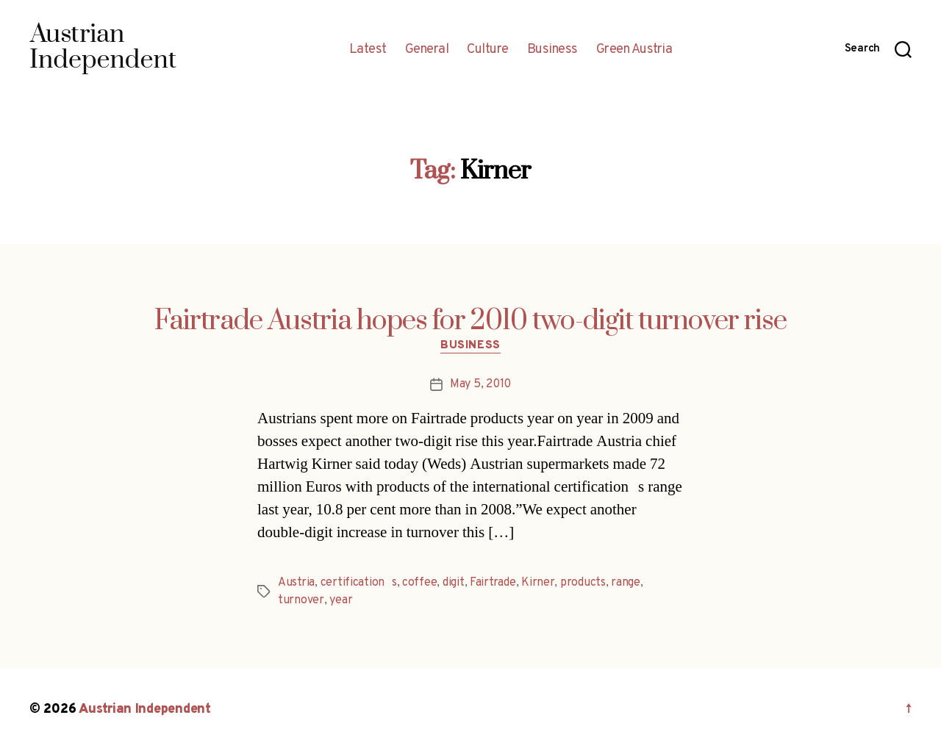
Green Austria (634, 50)
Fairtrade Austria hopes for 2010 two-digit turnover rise (470, 321)
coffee (419, 582)
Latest (368, 50)
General (427, 50)
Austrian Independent (145, 709)
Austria (296, 582)
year (340, 600)
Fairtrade (493, 582)
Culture (488, 50)
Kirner (537, 582)
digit (454, 582)
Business (552, 50)
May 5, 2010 (480, 384)
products (583, 582)
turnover (301, 600)
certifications (359, 582)
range (625, 582)
